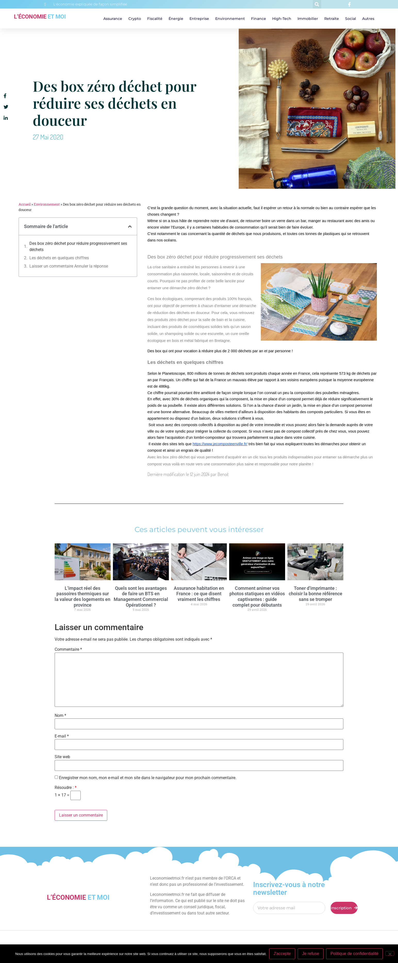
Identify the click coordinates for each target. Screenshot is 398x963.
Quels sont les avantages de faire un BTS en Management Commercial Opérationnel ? (141, 596)
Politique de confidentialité (354, 953)
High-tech (281, 18)
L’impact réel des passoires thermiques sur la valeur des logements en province (82, 596)
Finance (258, 18)
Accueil (25, 204)
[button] (317, 4)
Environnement (230, 18)
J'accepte (282, 953)
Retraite (331, 18)
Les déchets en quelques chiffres (59, 257)
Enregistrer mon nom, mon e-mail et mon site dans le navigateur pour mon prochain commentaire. (147, 778)
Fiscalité (154, 18)
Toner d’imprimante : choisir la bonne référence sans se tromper (315, 593)
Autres (368, 18)
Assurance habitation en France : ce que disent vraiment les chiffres (199, 593)
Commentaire (68, 649)
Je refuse (310, 953)
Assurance (112, 18)
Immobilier (307, 18)
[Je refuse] (389, 953)
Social (350, 18)
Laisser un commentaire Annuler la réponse (68, 266)
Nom (60, 716)
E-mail (62, 736)
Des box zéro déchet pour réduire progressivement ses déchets (78, 246)
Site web (62, 757)
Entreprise (199, 18)
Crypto (134, 18)
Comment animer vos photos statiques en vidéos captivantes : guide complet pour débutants (257, 596)
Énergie (176, 18)
